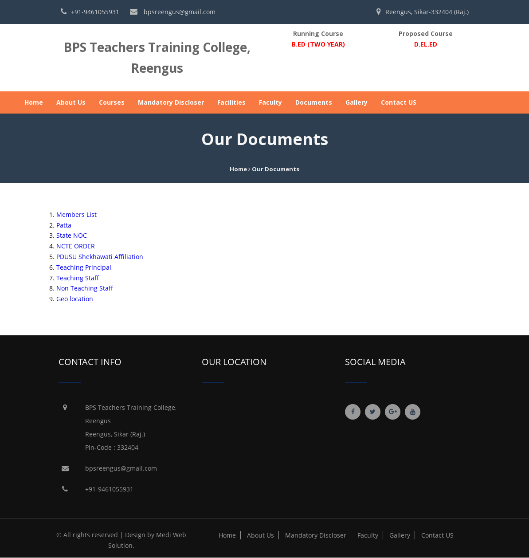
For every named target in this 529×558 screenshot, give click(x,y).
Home (33, 102)
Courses (112, 102)
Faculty (270, 102)
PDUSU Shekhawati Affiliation (99, 256)
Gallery (356, 102)
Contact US (398, 102)
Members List (76, 214)
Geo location (74, 299)
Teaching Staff (77, 278)
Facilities (231, 102)
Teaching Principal (83, 267)
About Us (71, 102)
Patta (63, 225)
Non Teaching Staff (84, 288)
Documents (313, 102)
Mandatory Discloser (171, 102)
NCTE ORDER (75, 246)
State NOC (71, 235)
